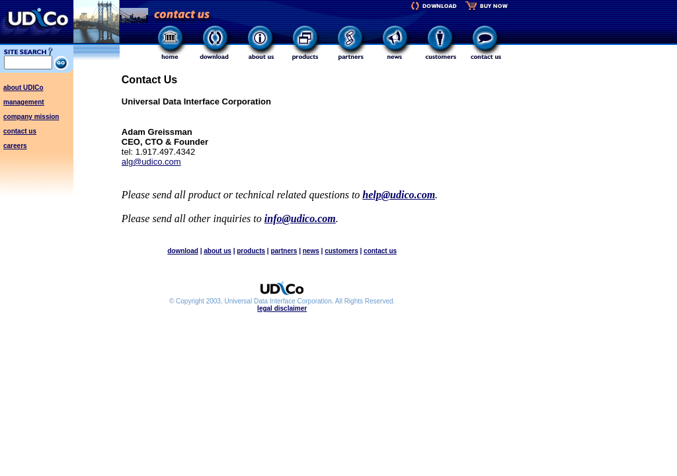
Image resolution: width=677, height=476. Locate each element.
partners (283, 251)
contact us (19, 131)
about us (217, 251)
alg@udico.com (151, 162)
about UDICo (23, 87)
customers (341, 251)
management (23, 102)
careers (15, 145)
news (311, 251)
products (251, 251)
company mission (31, 116)
